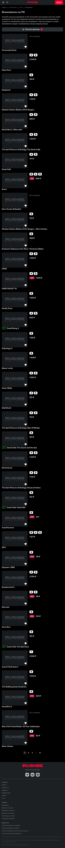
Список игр (13, 7)
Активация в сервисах (8, 819)
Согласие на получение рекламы (11, 834)
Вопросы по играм (7, 808)
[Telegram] (27, 775)
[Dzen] (38, 775)
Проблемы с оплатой (8, 811)
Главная (4, 7)
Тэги (21, 7)
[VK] (32, 775)
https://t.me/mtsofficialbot (32, 770)
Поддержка (5, 805)
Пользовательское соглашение (11, 825)
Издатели (4, 790)
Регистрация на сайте (8, 816)
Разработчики (6, 793)
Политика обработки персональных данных (15, 831)
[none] (7, 2)
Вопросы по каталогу (8, 813)
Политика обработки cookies (10, 828)
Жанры (4, 796)
